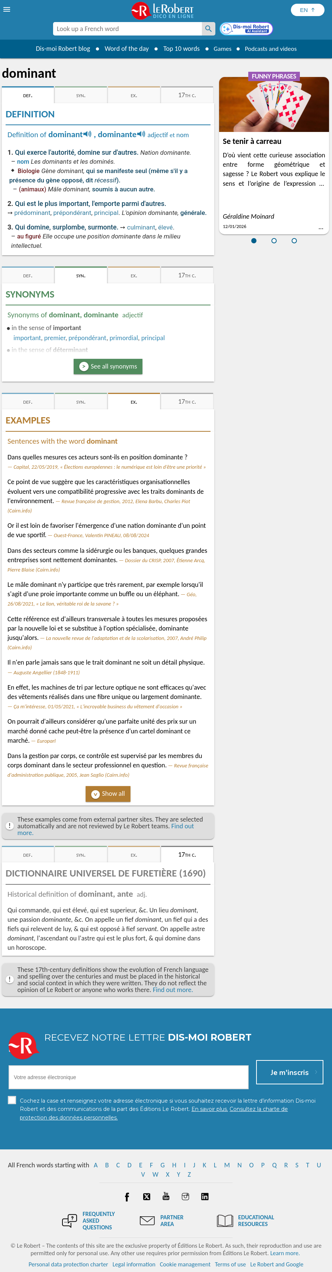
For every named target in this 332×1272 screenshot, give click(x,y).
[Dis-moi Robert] (247, 29)
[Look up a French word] (208, 29)
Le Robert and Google (277, 1264)
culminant (141, 227)
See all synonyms (114, 366)
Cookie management (185, 1264)
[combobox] (127, 29)
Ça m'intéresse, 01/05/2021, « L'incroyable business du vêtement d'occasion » (97, 706)
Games (220, 48)
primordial (124, 338)
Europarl (46, 740)
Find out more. (173, 990)
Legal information (134, 1264)
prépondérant (72, 212)
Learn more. (285, 1253)
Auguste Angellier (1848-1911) (46, 672)
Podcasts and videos (272, 48)
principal (106, 212)
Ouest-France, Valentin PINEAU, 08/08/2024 (101, 535)
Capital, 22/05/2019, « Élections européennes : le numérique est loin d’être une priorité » (109, 466)
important (27, 338)
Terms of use (230, 1264)
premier (54, 338)
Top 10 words (178, 48)
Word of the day (123, 48)
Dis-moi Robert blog (60, 48)
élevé (165, 227)
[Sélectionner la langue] (308, 10)
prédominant (32, 212)
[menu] (7, 9)
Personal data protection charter (68, 1264)
